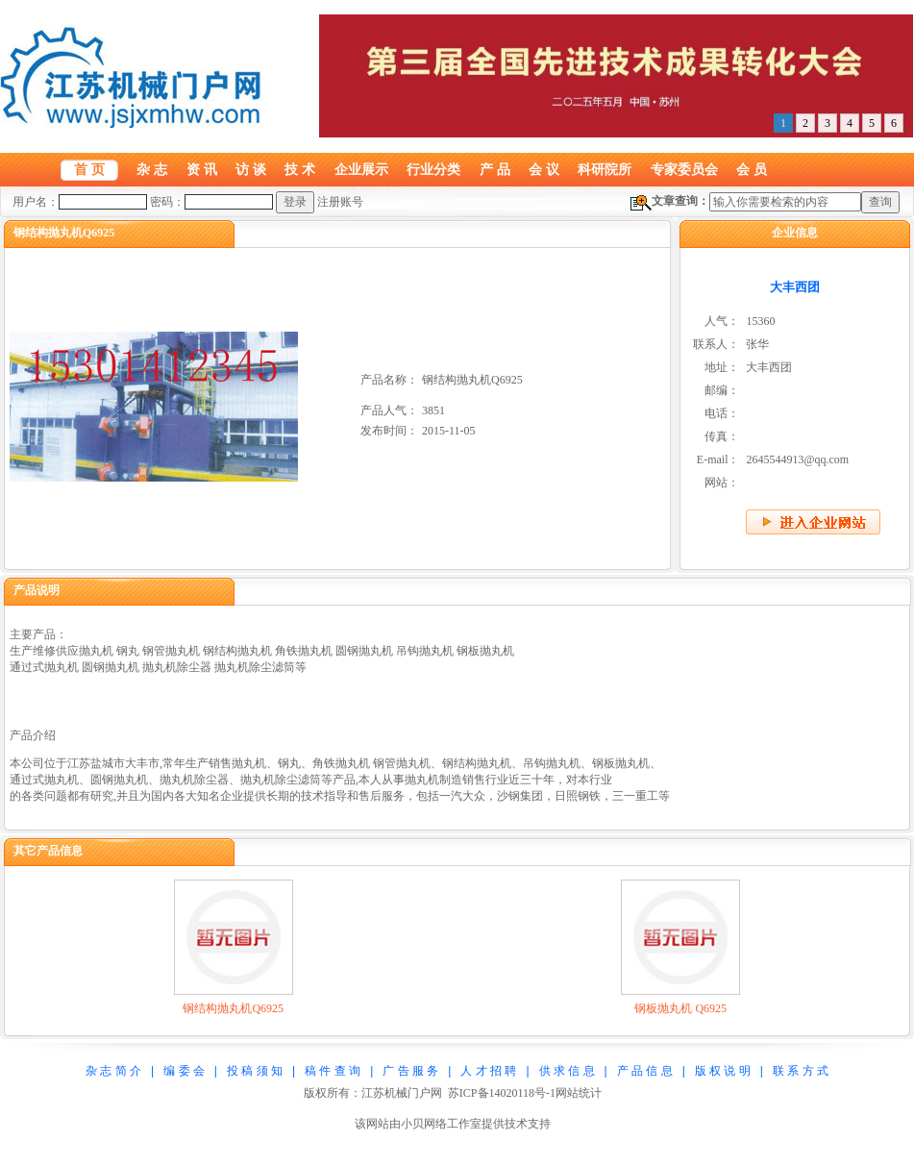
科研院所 (604, 169)
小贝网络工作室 (441, 1123)
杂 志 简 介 (113, 1071)
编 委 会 (184, 1071)
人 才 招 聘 (488, 1071)
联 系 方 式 (800, 1071)
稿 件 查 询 (332, 1071)
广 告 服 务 (410, 1071)
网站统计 (579, 1093)
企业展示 (361, 169)
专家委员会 (684, 169)
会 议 (544, 169)
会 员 (751, 169)
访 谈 (250, 169)
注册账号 (340, 202)
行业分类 (433, 169)
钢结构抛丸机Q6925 (233, 1008)
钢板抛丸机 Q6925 (680, 1008)
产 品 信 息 (645, 1071)
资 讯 (201, 169)
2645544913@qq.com (797, 459)
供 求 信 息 (567, 1071)
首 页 (89, 169)
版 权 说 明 (723, 1071)
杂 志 (151, 169)
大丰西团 (795, 287)
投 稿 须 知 (255, 1071)
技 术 (299, 169)
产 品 (495, 169)
